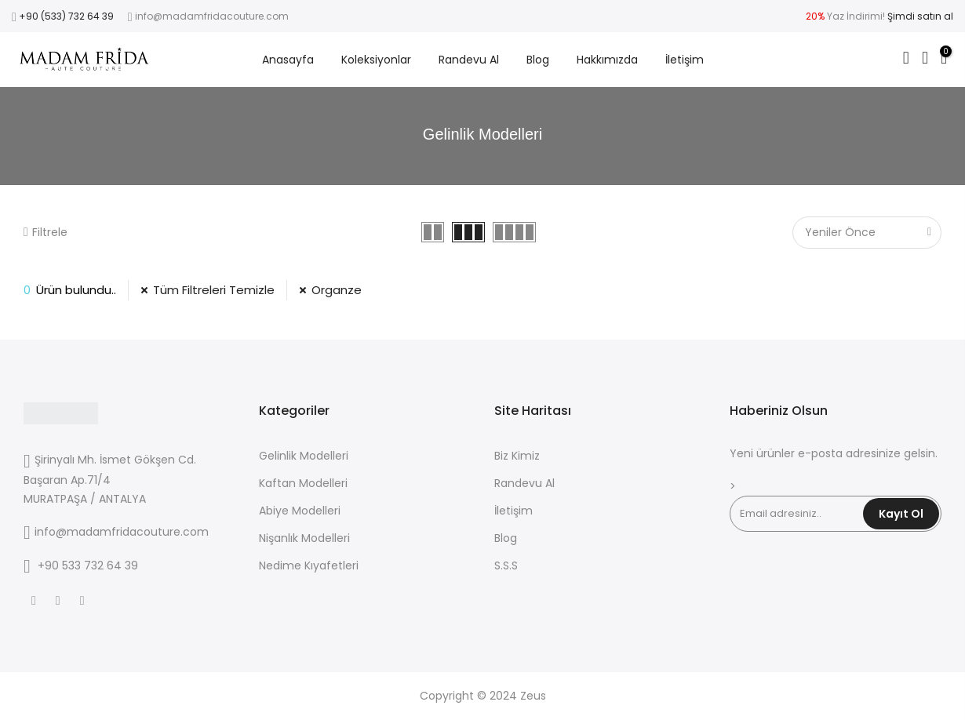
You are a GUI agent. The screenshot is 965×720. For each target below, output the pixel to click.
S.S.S (506, 565)
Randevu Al (469, 59)
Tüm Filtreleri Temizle (214, 290)
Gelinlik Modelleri (303, 456)
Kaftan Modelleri (303, 483)
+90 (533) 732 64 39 (66, 16)
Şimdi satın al (920, 16)
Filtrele (45, 232)
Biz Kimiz (517, 456)
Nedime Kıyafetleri (309, 565)
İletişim (684, 59)
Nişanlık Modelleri (304, 538)
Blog (537, 59)
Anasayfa (288, 59)
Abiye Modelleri (299, 510)
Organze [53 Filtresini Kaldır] (336, 290)
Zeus (533, 696)
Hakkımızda (607, 59)
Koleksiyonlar (376, 59)
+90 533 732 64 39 (88, 565)
